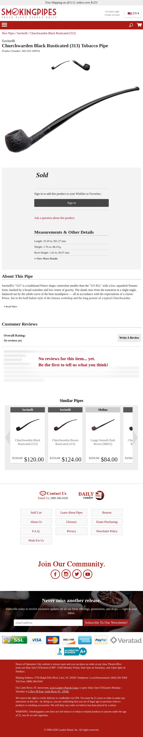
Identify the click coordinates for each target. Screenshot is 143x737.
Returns (107, 512)
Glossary (71, 521)
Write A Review (129, 337)
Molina (102, 409)
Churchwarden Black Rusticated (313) (53, 33)
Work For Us (36, 540)
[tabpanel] (27, 435)
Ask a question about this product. (54, 218)
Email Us (43, 498)
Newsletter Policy (106, 531)
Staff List (36, 512)
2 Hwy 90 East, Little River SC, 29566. (48, 691)
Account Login (112, 11)
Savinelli (22, 33)
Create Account (112, 15)
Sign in (71, 202)
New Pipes (8, 33)
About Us (36, 521)
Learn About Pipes (71, 512)
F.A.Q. (36, 531)
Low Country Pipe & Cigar (64, 687)
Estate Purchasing (106, 521)
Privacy (71, 531)
